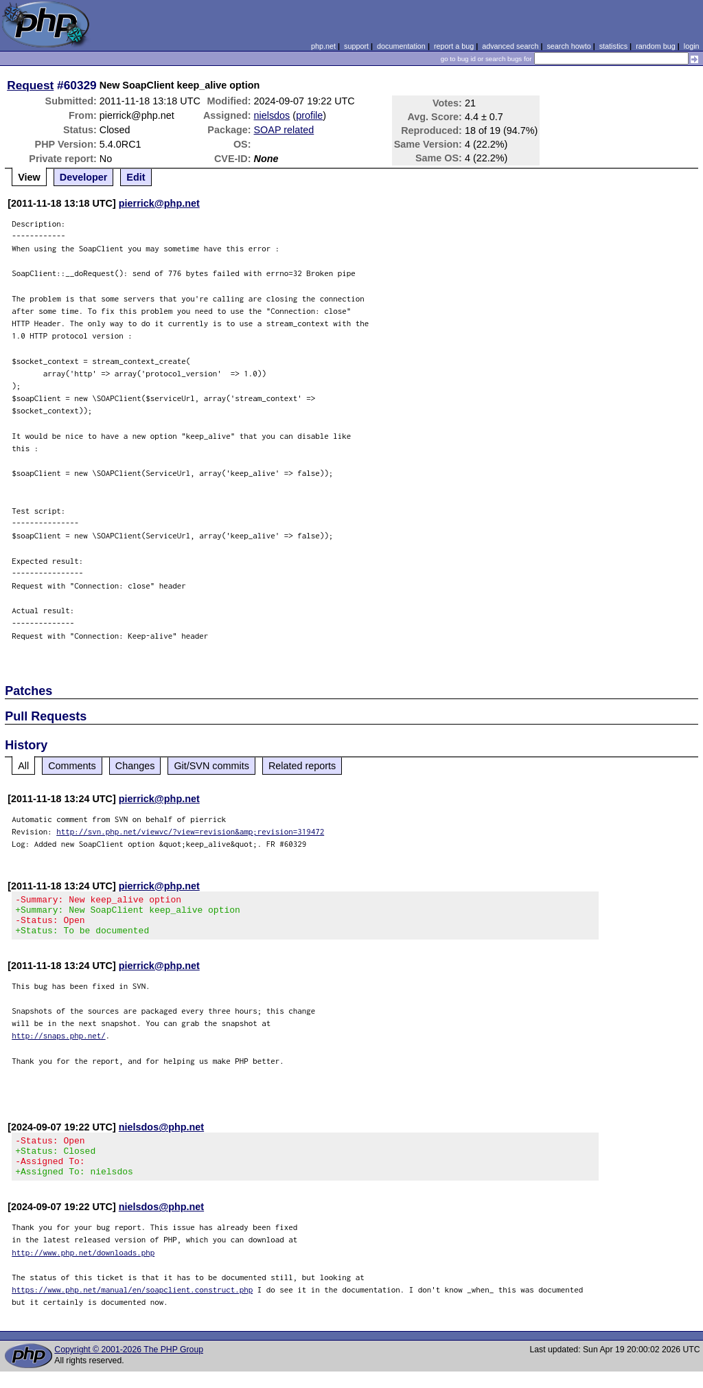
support (356, 46)
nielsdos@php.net (161, 1135)
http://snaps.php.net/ (59, 1043)
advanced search (510, 46)
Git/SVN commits (211, 765)
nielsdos (272, 115)
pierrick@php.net (159, 203)
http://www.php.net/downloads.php (83, 1268)
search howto (568, 46)
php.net (323, 46)
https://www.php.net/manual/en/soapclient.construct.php (132, 1305)
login (692, 46)
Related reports (302, 765)
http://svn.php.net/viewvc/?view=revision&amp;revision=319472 (190, 831)
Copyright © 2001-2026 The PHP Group (128, 1366)
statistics (613, 46)
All (23, 765)
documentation (401, 46)
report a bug (454, 46)
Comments (72, 765)
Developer (84, 177)
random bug (656, 46)
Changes (135, 765)
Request (30, 85)
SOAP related (284, 129)
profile (309, 115)
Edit (135, 177)
